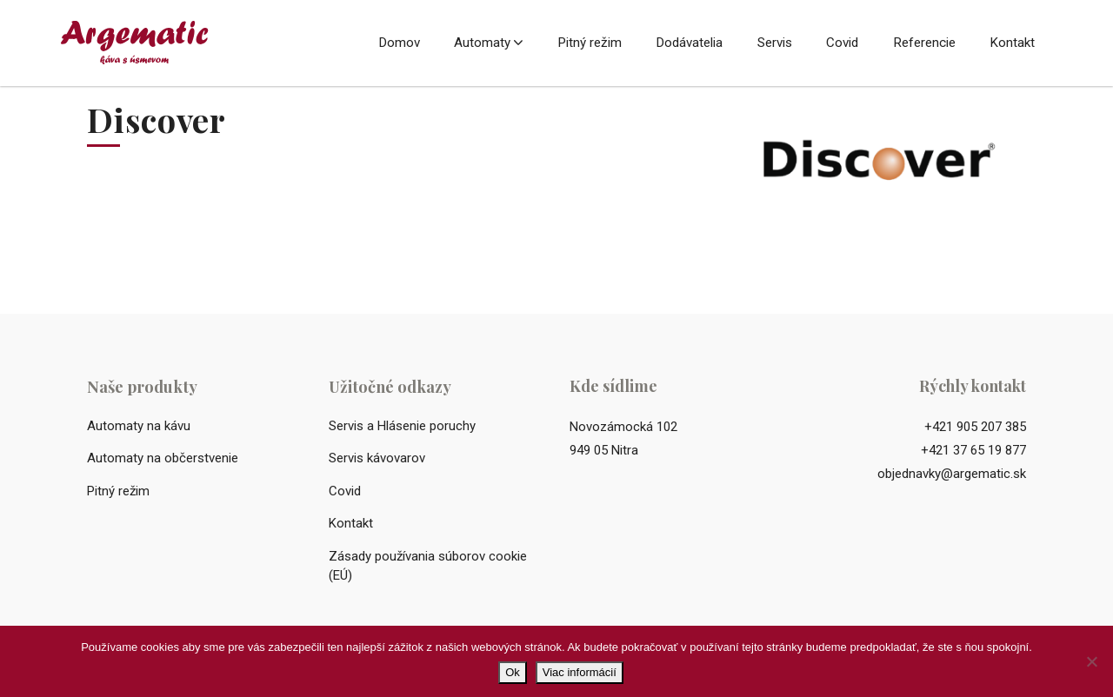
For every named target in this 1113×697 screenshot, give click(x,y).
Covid (842, 42)
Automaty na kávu (138, 426)
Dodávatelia (689, 42)
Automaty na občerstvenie (162, 458)
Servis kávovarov (377, 458)
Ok (512, 672)
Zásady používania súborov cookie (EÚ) (428, 566)
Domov (399, 42)
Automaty (482, 42)
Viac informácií (579, 672)
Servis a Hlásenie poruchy (402, 426)
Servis (774, 42)
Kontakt (1012, 42)
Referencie (924, 42)
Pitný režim (589, 42)
